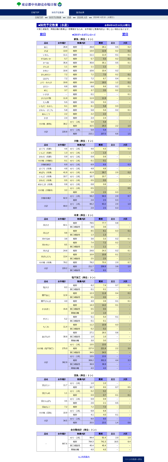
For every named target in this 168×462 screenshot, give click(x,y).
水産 (69, 17)
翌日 (125, 34)
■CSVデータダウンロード (84, 35)
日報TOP (39, 17)
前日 (43, 34)
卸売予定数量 (55, 17)
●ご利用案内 (84, 457)
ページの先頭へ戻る (133, 459)
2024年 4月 (82, 17)
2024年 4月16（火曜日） (104, 17)
